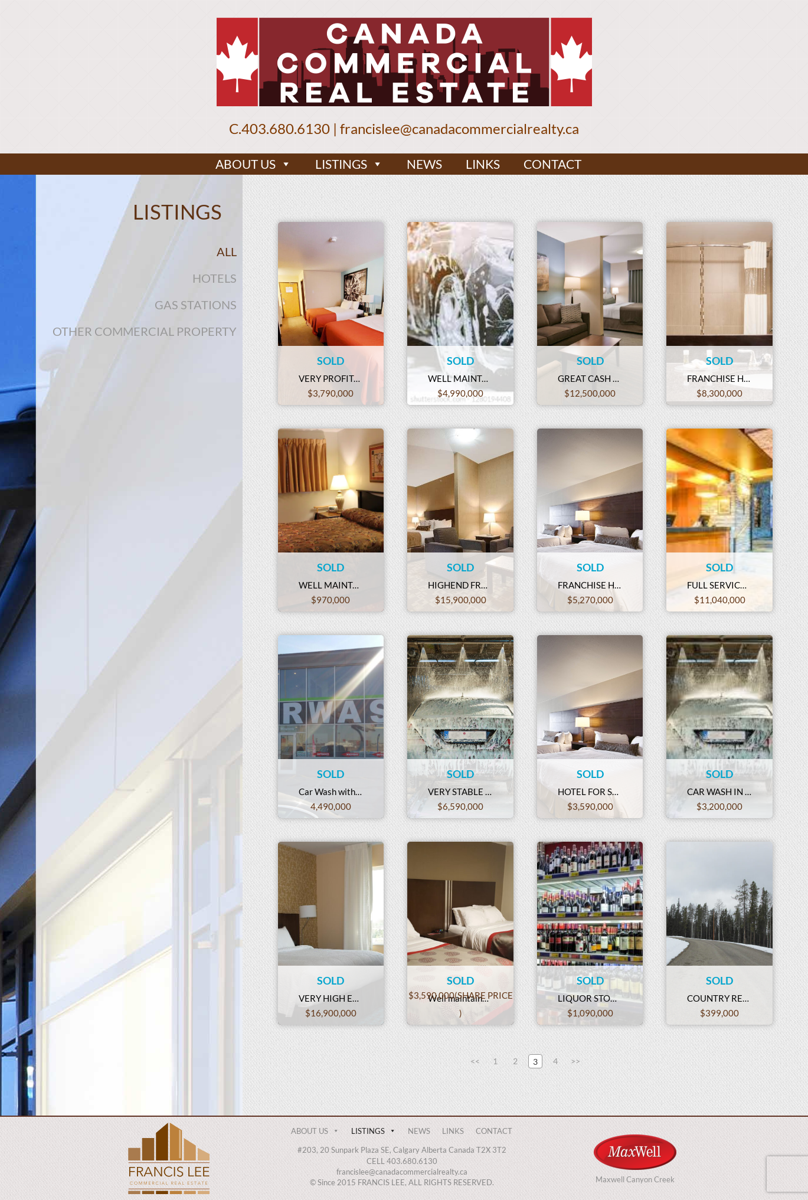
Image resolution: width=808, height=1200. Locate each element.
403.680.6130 (285, 128)
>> (575, 1061)
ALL (227, 251)
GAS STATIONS (196, 304)
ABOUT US (253, 164)
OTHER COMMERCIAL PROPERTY (145, 331)
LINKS (483, 163)
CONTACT (552, 163)
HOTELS (214, 278)
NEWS (424, 163)
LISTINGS (349, 164)
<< (475, 1061)
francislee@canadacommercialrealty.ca (459, 128)
